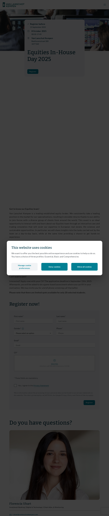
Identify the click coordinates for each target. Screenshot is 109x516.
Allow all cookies (84, 267)
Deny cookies (55, 267)
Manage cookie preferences (24, 266)
